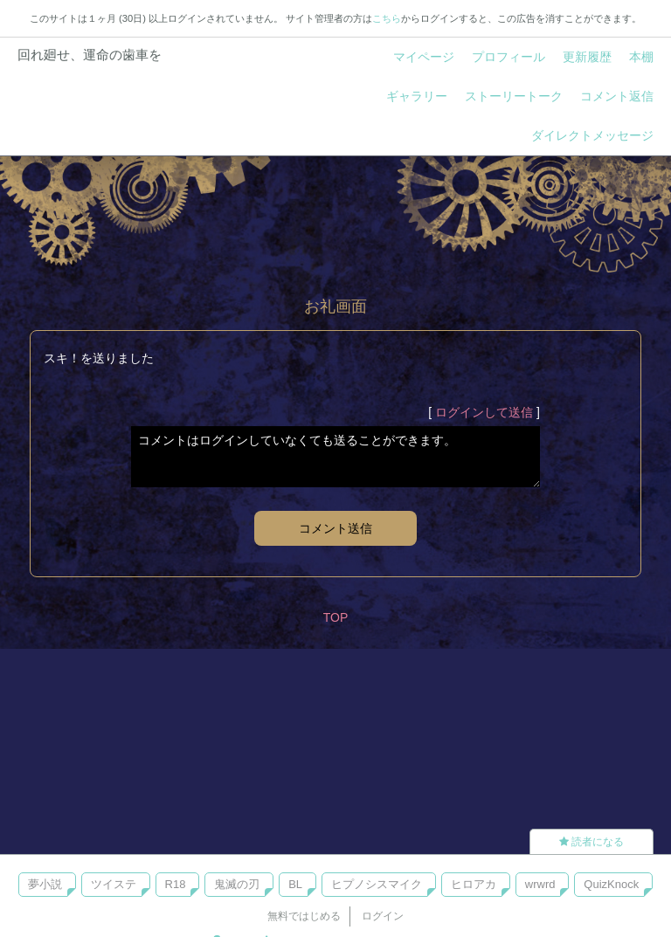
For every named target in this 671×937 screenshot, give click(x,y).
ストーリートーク (514, 96)
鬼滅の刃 (236, 884)
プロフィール (508, 57)
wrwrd (540, 884)
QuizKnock (611, 884)
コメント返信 (617, 96)
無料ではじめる (304, 916)
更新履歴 (587, 57)
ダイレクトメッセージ (592, 135)
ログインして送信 (484, 412)
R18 (175, 884)
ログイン (383, 916)
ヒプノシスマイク (376, 884)
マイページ (423, 57)
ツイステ (113, 884)
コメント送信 (335, 528)
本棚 (641, 57)
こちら (386, 18)
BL (295, 884)
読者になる (591, 842)
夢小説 (45, 884)
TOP (336, 617)
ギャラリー (416, 96)
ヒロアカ (473, 884)
